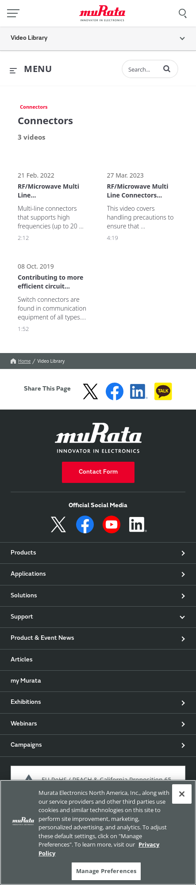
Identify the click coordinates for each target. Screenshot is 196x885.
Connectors (34, 106)
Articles (22, 660)
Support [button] (22, 617)
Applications (28, 574)
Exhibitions (26, 702)
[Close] (182, 794)
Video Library (51, 361)
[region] (98, 832)
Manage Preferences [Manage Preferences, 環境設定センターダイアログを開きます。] (106, 871)
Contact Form (98, 472)
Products (23, 553)
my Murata (26, 681)
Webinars (24, 724)
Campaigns (26, 745)
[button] (167, 68)
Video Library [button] (29, 38)
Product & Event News (42, 638)
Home (21, 361)
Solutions (24, 596)
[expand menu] (30, 69)
